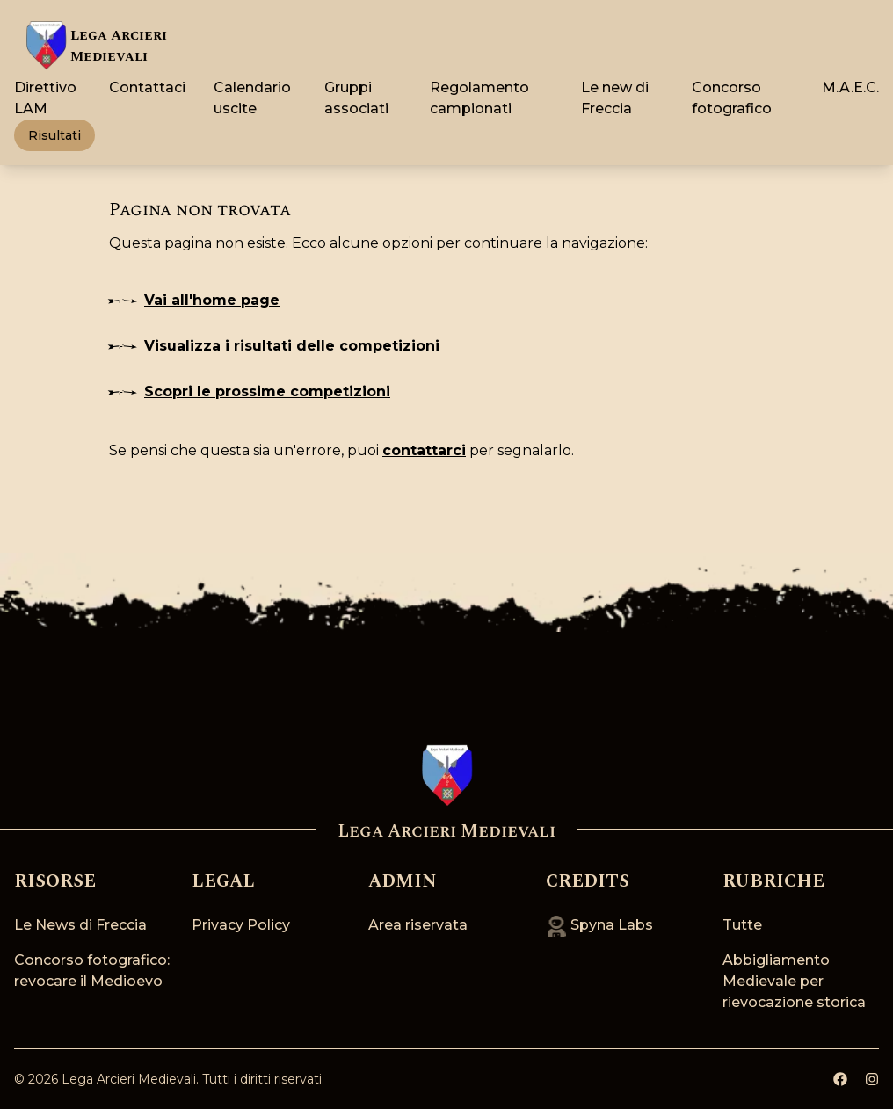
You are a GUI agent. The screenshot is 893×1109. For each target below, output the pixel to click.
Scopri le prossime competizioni (249, 391)
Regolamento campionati (479, 98)
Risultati (54, 135)
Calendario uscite (252, 98)
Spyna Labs (599, 925)
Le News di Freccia (80, 925)
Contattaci (147, 87)
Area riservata (418, 925)
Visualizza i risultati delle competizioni (274, 345)
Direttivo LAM (45, 98)
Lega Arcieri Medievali (129, 1079)
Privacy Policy (241, 925)
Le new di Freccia (615, 98)
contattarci (424, 450)
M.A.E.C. (850, 87)
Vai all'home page (194, 300)
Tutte (742, 925)
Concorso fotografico (732, 98)
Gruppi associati (356, 98)
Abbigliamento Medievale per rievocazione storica (794, 981)
